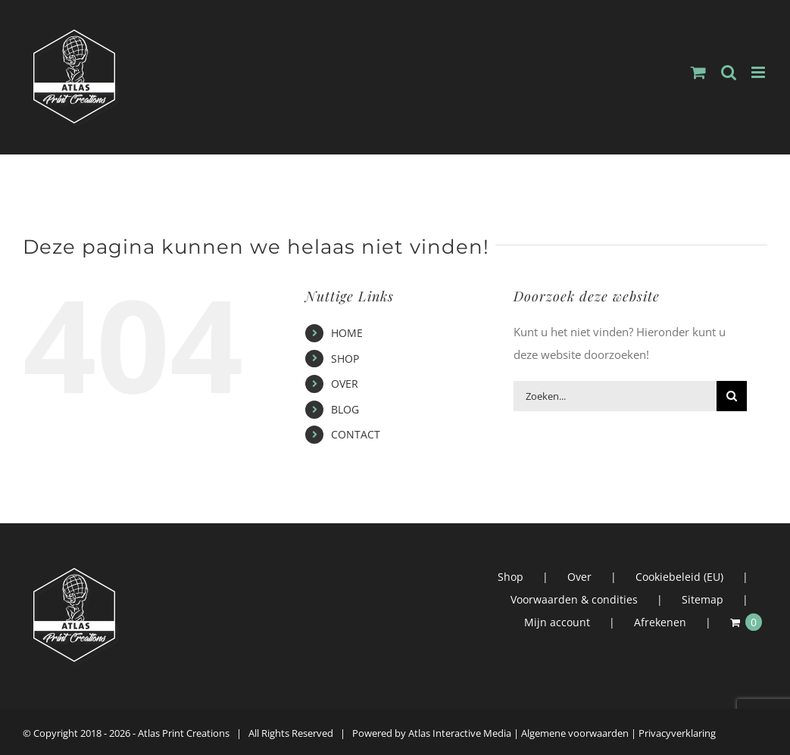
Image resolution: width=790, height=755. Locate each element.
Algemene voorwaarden (575, 733)
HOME (347, 333)
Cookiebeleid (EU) (679, 576)
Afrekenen (660, 622)
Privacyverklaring (677, 733)
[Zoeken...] (615, 396)
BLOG (345, 409)
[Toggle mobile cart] (698, 72)
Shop (510, 576)
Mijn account (557, 622)
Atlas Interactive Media (459, 733)
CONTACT (355, 434)
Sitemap (702, 599)
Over (579, 576)
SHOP (345, 358)
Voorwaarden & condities (574, 599)
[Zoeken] (732, 396)
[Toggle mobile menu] (759, 72)
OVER (344, 383)
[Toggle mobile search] (728, 72)
